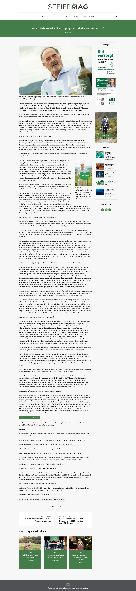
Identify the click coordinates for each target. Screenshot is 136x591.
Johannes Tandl (56, 507)
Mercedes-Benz (35, 499)
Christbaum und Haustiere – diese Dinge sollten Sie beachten (81, 557)
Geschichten (89, 16)
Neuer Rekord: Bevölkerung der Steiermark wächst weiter (110, 182)
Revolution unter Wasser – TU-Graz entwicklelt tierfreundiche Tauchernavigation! (110, 192)
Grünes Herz (23, 499)
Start (44, 16)
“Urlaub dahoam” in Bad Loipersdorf (30, 556)
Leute (75, 16)
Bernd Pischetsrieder (29, 417)
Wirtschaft (71, 25)
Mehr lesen (106, 135)
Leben (65, 16)
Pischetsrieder (47, 499)
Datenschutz (84, 588)
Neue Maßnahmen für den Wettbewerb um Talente (55, 556)
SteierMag (68, 588)
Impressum (75, 588)
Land (55, 16)
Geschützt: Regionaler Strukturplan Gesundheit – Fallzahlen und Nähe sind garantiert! (110, 155)
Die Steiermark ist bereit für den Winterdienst (109, 165)
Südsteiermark (59, 499)
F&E (55, 552)
